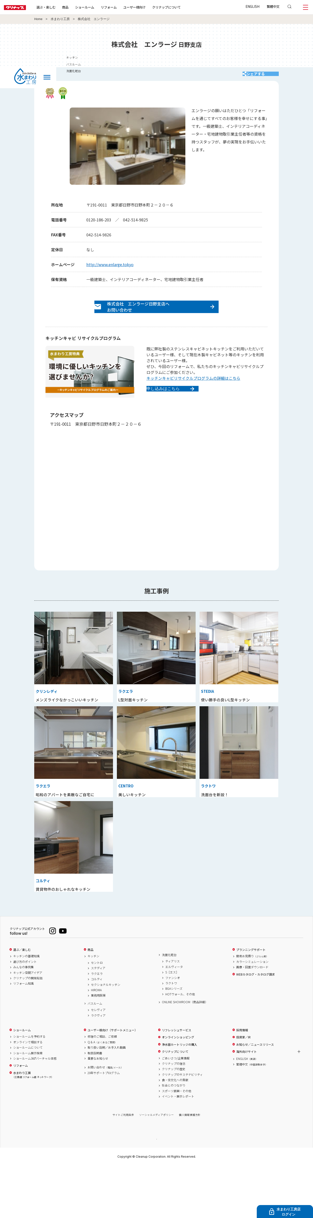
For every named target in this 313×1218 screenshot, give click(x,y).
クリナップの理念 (173, 1115)
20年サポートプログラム (104, 1124)
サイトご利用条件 (123, 1166)
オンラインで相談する (28, 1094)
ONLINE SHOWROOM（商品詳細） (185, 1054)
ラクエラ (97, 1025)
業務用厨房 (98, 1047)
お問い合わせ (105, 1119)
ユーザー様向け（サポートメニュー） (112, 1082)
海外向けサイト (246, 1103)
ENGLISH (252, 6)
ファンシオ (172, 1029)
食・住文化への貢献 (175, 1132)
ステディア (98, 1020)
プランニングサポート (251, 1001)
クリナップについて (182, 7)
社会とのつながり (173, 1137)
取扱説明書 (95, 1105)
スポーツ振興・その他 (176, 1143)
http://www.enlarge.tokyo (110, 269)
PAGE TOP (156, 1190)
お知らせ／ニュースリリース (255, 1096)
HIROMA (96, 1042)
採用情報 (242, 1082)
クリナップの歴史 (173, 1121)
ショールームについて (28, 1099)
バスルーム (95, 1055)
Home (38, 19)
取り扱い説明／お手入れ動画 (107, 1099)
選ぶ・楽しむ (61, 7)
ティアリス (172, 1013)
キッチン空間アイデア (27, 1024)
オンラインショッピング (178, 1089)
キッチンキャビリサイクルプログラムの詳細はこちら (193, 389)
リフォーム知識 (23, 1035)
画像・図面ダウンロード (252, 1019)
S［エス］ (172, 1024)
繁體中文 (273, 6)
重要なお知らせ (98, 1110)
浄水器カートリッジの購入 (179, 1096)
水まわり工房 (60, 19)
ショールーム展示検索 (28, 1105)
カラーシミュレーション (252, 1013)
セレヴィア (98, 1062)
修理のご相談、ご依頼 (102, 1088)
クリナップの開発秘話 (28, 1030)
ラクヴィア (98, 1067)
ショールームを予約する (29, 1088)
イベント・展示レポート (178, 1148)
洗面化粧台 (169, 1007)
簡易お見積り (252, 1008)
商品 (90, 1001)
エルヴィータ (174, 1019)
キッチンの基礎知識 (26, 1008)
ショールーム (100, 7)
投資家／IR (243, 1089)
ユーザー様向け (150, 7)
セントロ (97, 1014)
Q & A (102, 1094)
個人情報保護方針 (190, 1166)
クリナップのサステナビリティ (182, 1126)
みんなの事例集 (23, 1019)
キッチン (93, 1008)
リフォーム (124, 7)
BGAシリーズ (173, 1040)
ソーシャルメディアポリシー (156, 1166)
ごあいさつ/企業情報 (176, 1110)
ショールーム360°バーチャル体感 (34, 1110)
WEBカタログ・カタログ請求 (255, 1026)
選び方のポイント (25, 1013)
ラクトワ (171, 1035)
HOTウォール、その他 (180, 1046)
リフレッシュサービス (176, 1082)
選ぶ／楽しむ (22, 1001)
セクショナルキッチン (105, 1036)
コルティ (96, 1031)
